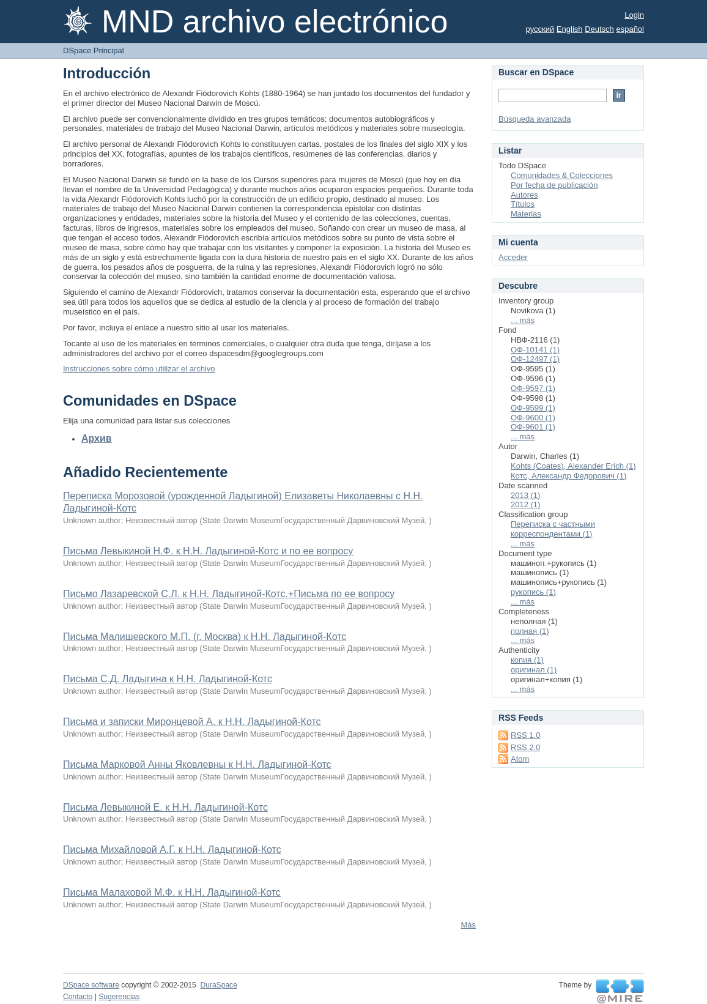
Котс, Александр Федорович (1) (568, 475)
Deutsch (599, 29)
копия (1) (527, 659)
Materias (526, 213)
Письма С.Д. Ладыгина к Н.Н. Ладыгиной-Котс (167, 679)
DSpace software (91, 985)
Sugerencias (118, 996)
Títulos (523, 204)
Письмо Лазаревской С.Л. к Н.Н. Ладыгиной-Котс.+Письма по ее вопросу (228, 594)
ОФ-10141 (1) (535, 349)
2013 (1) (525, 495)
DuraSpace (218, 985)
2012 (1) (525, 504)
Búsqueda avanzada (534, 119)
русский (540, 29)
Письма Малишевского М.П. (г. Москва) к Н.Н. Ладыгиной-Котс (204, 636)
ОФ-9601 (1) (533, 426)
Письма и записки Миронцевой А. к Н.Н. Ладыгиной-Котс (192, 721)
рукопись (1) (533, 592)
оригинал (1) (534, 669)
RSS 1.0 (525, 735)
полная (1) (530, 631)
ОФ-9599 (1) (533, 407)
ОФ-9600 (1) (533, 417)
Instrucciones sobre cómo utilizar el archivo (139, 368)
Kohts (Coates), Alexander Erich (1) (573, 465)
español (630, 29)
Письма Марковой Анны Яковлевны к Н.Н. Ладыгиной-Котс (197, 764)
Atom (520, 759)
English (570, 29)
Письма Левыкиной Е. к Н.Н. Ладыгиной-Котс (165, 807)
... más (523, 320)
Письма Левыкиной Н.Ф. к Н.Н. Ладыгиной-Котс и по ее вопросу (208, 551)
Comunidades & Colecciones (562, 175)
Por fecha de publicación (554, 185)
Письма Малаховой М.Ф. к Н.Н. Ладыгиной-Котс (172, 892)
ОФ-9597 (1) (533, 388)
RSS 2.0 (525, 747)
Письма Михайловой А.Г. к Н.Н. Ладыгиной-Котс (172, 849)
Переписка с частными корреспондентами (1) (553, 528)
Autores (524, 194)
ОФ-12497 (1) (535, 358)
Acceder (513, 257)
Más (468, 924)
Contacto (77, 996)
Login (634, 15)
